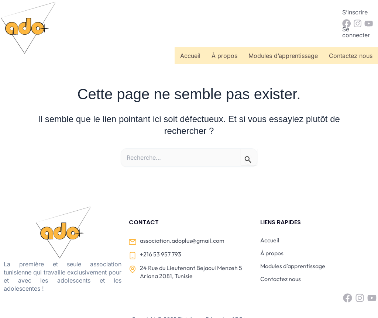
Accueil (190, 33)
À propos (224, 33)
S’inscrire (269, 12)
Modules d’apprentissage (283, 33)
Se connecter (311, 12)
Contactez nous (350, 33)
